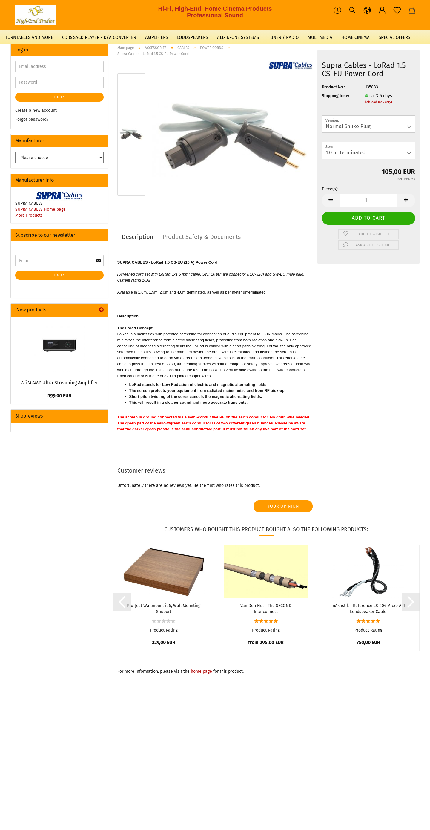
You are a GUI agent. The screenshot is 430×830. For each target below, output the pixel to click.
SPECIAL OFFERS (394, 37)
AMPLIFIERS (156, 37)
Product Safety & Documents (201, 236)
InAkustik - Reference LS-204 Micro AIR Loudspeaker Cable (368, 608)
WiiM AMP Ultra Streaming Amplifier (59, 383)
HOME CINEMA (355, 37)
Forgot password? (31, 119)
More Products (29, 215)
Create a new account (36, 110)
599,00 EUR (59, 395)
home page (201, 671)
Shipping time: (335, 95)
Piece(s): (330, 189)
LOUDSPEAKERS (192, 37)
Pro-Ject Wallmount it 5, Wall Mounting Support (163, 608)
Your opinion (283, 506)
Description (137, 236)
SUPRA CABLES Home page (40, 209)
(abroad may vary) (378, 102)
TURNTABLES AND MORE (29, 37)
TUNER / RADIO (283, 37)
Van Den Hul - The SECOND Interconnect (265, 608)
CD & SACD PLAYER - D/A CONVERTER (99, 37)
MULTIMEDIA (320, 37)
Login (59, 97)
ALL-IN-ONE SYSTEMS (238, 37)
